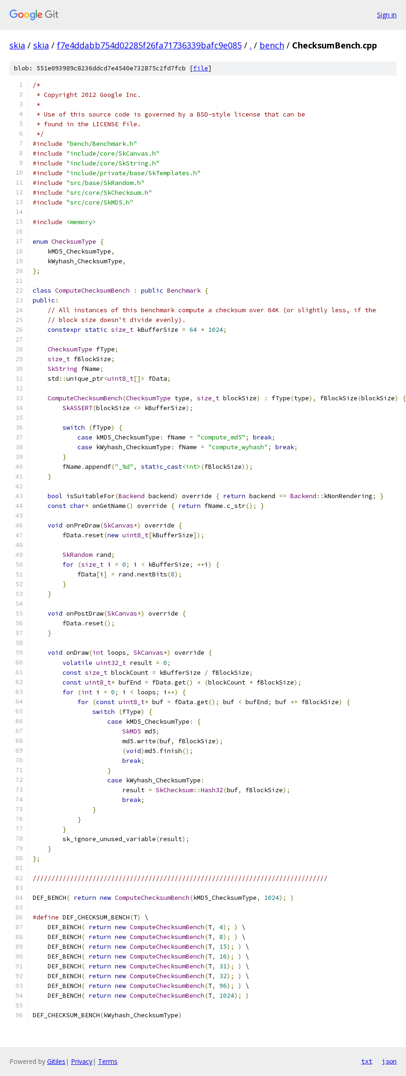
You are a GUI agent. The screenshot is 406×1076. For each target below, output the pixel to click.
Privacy (81, 1061)
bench (271, 45)
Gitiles (56, 1061)
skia (17, 45)
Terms (108, 1061)
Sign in (387, 14)
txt (366, 1061)
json (389, 1061)
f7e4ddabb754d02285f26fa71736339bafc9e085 (149, 45)
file (200, 68)
